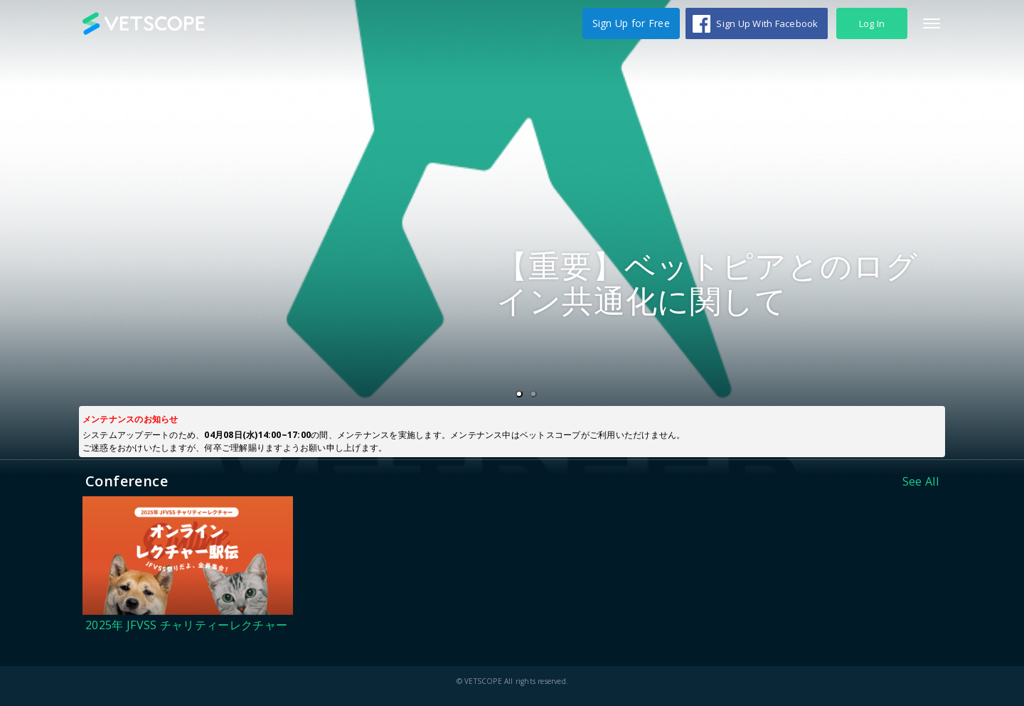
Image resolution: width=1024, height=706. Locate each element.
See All (920, 481)
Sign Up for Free (631, 23)
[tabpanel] (512, 237)
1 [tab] (522, 394)
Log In (872, 23)
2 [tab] (536, 394)
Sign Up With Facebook (767, 23)
